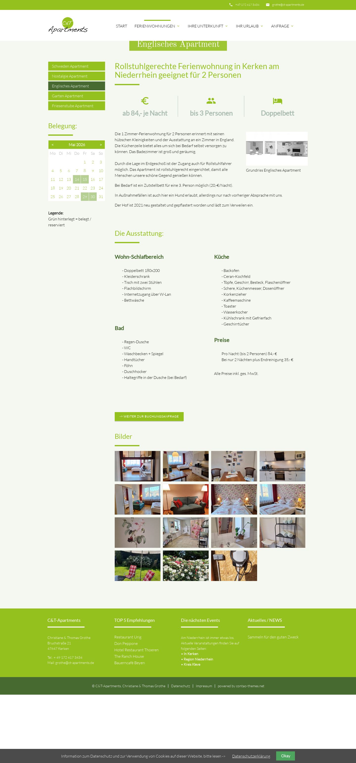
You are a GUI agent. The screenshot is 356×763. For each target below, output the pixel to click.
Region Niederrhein (198, 727)
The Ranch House (129, 725)
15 (85, 247)
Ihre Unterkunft (208, 26)
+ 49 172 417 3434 (68, 726)
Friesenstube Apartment (72, 174)
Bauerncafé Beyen (129, 731)
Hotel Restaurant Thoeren (136, 718)
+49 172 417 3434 (247, 4)
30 (92, 265)
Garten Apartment (67, 164)
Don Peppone (126, 712)
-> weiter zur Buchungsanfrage (149, 485)
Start (121, 26)
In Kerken (191, 722)
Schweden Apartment (70, 134)
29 (85, 265)
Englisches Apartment (70, 154)
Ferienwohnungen (157, 26)
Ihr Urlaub (250, 26)
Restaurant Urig (127, 705)
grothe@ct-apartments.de (288, 4)
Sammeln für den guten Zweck (273, 705)
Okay (285, 755)
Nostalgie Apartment (70, 144)
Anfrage (282, 26)
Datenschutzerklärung (251, 756)
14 (77, 247)
